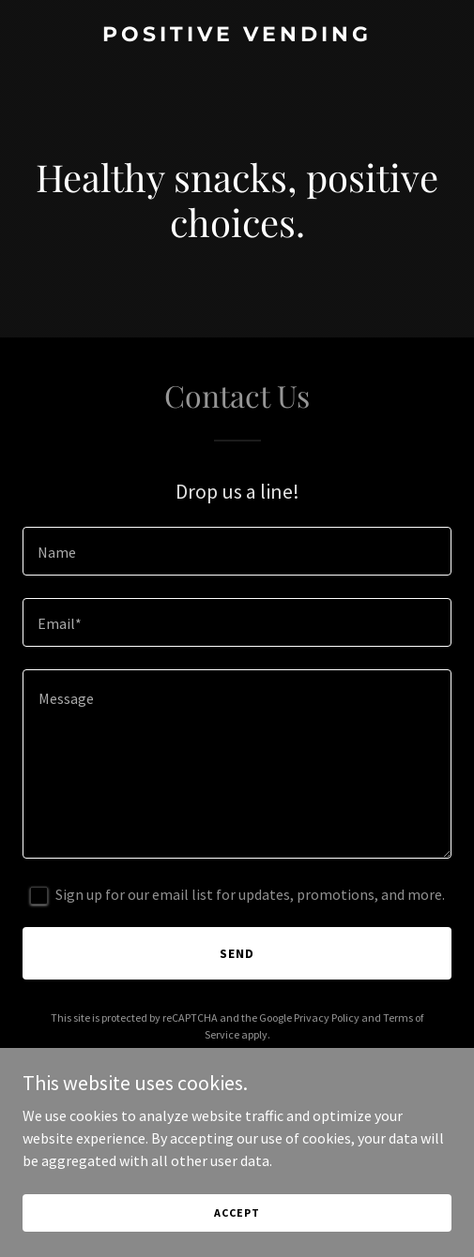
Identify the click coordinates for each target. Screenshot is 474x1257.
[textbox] (237, 551)
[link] (237, 35)
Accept (236, 1212)
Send (237, 953)
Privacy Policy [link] (326, 1017)
